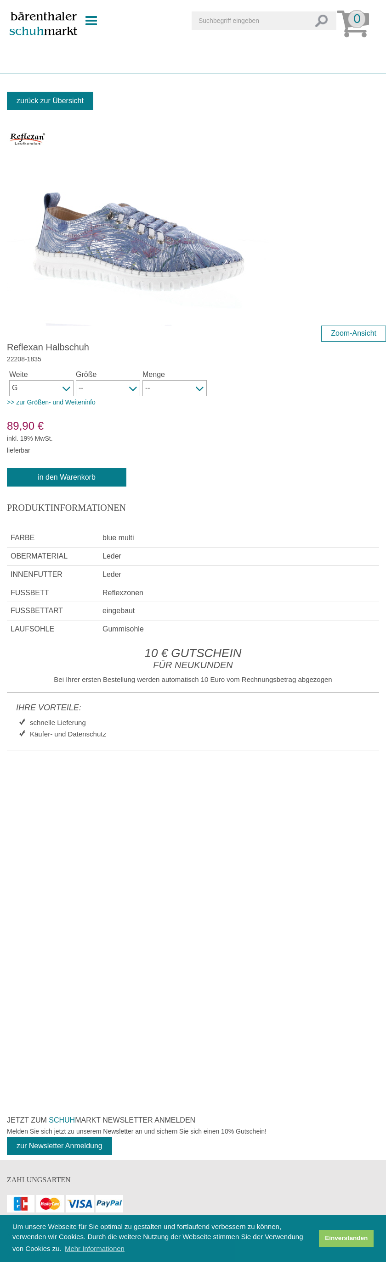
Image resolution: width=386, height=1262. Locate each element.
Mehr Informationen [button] (95, 1248)
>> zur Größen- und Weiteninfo (51, 402)
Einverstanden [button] (346, 1237)
